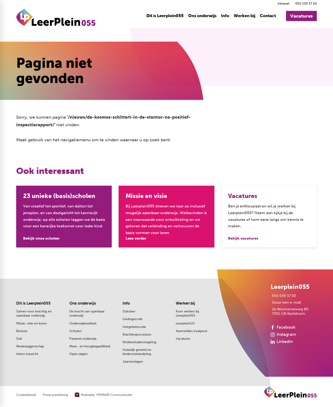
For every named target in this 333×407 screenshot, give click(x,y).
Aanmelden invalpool (191, 331)
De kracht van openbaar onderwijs (87, 314)
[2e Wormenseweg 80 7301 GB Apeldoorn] (289, 311)
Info (126, 303)
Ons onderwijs (82, 303)
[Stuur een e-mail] (286, 303)
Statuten (129, 312)
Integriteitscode (134, 327)
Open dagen (78, 354)
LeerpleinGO (185, 324)
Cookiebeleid (26, 395)
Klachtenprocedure (137, 335)
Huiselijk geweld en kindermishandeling (137, 352)
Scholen (75, 331)
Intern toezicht (27, 354)
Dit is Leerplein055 (33, 303)
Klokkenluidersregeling (139, 342)
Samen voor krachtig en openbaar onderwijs (34, 314)
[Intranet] (282, 4)
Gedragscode (132, 319)
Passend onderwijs (82, 339)
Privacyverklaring (55, 395)
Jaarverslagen (133, 362)
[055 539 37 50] (305, 4)
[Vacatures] (301, 16)
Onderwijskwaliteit (82, 324)
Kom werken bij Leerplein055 (187, 314)
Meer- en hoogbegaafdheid (89, 346)
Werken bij (185, 303)
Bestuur (22, 331)
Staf (19, 339)
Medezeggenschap (30, 346)
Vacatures (183, 339)
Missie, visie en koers (31, 324)
